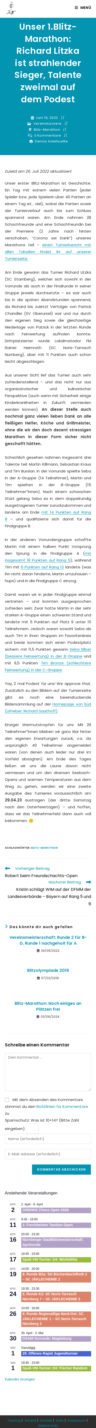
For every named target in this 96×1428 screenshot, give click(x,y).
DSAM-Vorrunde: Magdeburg (47, 1338)
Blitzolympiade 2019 (48, 970)
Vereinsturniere (48, 123)
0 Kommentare (47, 135)
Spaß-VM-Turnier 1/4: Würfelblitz (50, 1259)
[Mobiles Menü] (83, 7)
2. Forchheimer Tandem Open (48, 1225)
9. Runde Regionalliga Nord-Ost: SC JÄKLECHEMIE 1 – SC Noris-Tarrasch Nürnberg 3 (54, 1319)
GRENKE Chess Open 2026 (46, 1210)
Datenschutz (48, 1425)
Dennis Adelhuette (51, 141)
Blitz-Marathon (47, 129)
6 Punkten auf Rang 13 (42, 567)
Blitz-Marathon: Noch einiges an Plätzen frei (48, 1006)
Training (13, 1420)
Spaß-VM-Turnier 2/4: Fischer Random (55, 1368)
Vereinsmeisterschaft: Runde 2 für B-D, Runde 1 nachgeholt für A (48, 940)
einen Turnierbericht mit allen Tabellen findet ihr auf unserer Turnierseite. (48, 251)
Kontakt (46, 1420)
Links (59, 1420)
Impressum (77, 1420)
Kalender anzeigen (20, 1379)
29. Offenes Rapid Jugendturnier (50, 1353)
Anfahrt (30, 1420)
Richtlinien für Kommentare (62, 1106)
